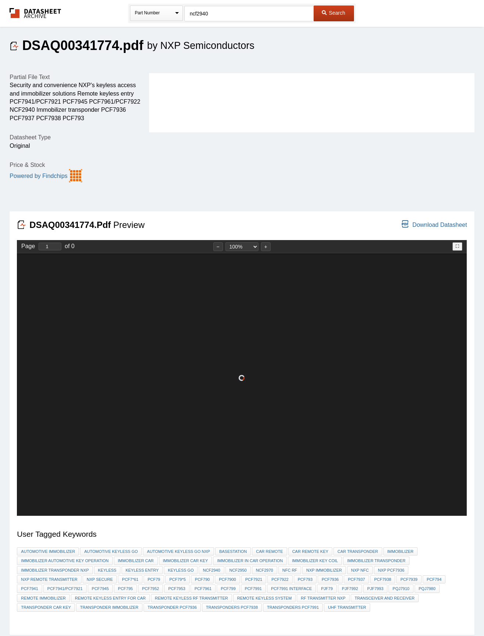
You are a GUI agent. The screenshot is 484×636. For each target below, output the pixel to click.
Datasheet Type (30, 137)
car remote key (310, 551)
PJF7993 (375, 588)
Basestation (233, 551)
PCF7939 (408, 579)
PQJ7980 (427, 588)
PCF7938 (382, 579)
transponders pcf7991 (293, 607)
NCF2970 (264, 570)
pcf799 (228, 588)
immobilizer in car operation (250, 560)
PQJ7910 (401, 588)
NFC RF (289, 570)
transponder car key (46, 607)
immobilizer (400, 551)
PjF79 (327, 588)
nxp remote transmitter (49, 579)
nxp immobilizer (324, 570)
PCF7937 (356, 579)
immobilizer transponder (376, 560)
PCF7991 (253, 588)
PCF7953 (176, 588)
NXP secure (100, 579)
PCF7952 (150, 588)
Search (333, 13)
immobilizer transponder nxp (55, 570)
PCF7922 (279, 579)
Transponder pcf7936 (172, 607)
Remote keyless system (264, 598)
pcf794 (434, 579)
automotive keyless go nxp (178, 551)
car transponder (357, 551)
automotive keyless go (111, 551)
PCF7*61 (130, 579)
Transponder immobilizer (109, 607)
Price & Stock (27, 165)
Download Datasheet (434, 224)
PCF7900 (227, 579)
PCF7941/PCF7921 (65, 588)
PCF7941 (29, 588)
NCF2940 (211, 570)
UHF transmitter (347, 607)
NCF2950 (238, 570)
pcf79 (154, 579)
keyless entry (142, 570)
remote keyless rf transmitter (191, 598)
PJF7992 (350, 588)
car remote (269, 551)
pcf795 (125, 588)
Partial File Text (30, 77)
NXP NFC (360, 570)
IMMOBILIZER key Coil (315, 560)
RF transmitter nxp (323, 598)
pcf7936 (330, 579)
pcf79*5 (177, 579)
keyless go (181, 570)
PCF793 (305, 579)
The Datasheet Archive (35, 13)
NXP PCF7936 (391, 570)
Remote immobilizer (43, 598)
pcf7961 (203, 588)
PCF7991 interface (291, 588)
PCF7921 (253, 579)
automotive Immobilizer (48, 551)
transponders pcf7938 (232, 607)
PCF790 (202, 579)
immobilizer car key (185, 560)
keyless (107, 570)
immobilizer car (136, 560)
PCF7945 (100, 588)
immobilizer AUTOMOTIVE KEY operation (64, 560)
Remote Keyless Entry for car (110, 598)
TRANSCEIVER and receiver (385, 598)
